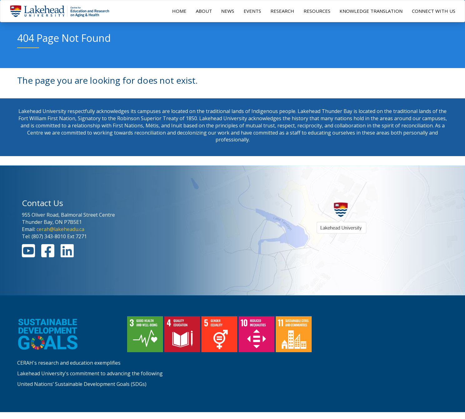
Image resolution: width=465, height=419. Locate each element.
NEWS (227, 11)
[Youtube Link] (28, 254)
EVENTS (252, 11)
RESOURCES (317, 11)
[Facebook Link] (47, 254)
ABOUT (204, 11)
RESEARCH (282, 11)
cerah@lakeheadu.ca (60, 229)
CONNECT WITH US (433, 11)
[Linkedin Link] (67, 254)
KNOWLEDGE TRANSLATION (371, 11)
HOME (179, 11)
